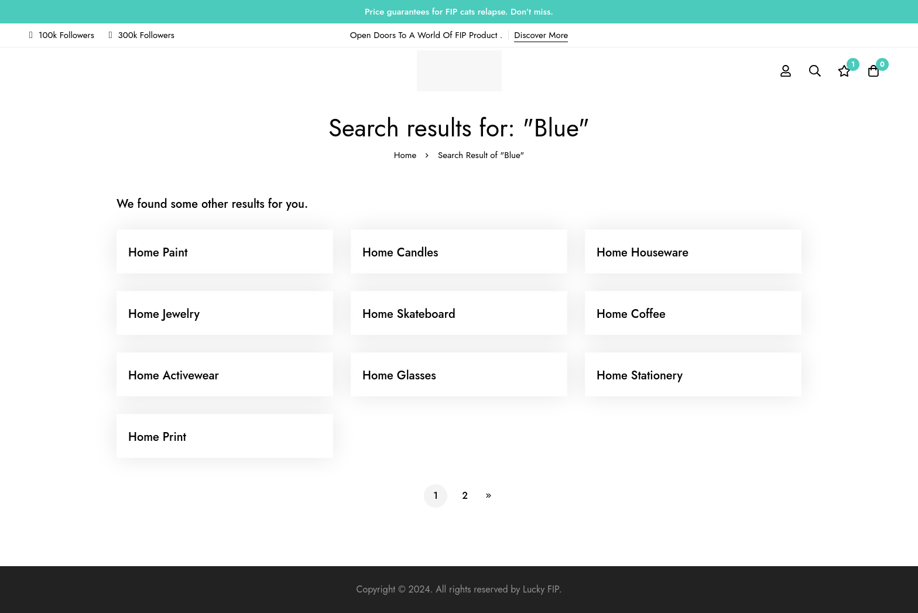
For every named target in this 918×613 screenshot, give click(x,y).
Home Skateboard (408, 314)
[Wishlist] (844, 70)
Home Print (157, 437)
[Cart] (873, 70)
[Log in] (785, 70)
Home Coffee (631, 314)
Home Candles (400, 252)
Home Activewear (173, 375)
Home (405, 155)
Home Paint (158, 252)
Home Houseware (642, 252)
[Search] (815, 70)
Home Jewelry (164, 314)
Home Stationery (640, 375)
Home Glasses (399, 375)
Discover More (541, 35)
